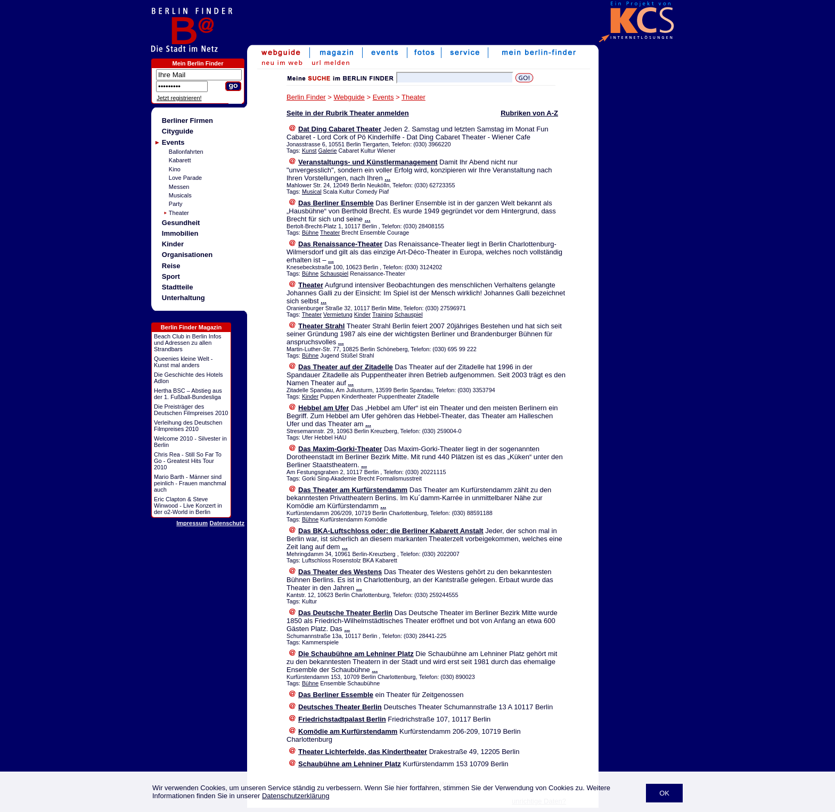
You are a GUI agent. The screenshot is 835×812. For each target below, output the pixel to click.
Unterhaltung (183, 298)
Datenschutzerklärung (295, 796)
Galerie (327, 150)
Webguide (349, 97)
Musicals (180, 195)
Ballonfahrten (186, 151)
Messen (179, 187)
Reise (171, 266)
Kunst (309, 150)
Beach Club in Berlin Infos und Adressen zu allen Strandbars (188, 342)
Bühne (310, 232)
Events (173, 142)
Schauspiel (334, 273)
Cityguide (177, 131)
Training (382, 314)
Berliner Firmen (187, 121)
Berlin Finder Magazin (191, 327)
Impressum (192, 523)
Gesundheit (181, 223)
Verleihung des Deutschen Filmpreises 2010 (188, 425)
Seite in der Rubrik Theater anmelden (347, 113)
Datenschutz (227, 523)
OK (664, 793)
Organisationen (187, 255)
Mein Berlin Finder (198, 63)
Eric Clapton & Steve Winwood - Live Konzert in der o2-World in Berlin (188, 505)
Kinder (173, 244)
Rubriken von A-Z (529, 113)
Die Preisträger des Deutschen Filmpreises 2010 (191, 409)
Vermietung (338, 314)
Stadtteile (177, 287)
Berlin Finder (306, 97)
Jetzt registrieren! (179, 98)
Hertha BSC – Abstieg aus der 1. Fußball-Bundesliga (188, 393)
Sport (171, 276)
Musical (312, 191)
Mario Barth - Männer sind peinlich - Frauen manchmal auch (190, 483)
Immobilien (180, 233)
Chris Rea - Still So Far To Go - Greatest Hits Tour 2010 (188, 460)
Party (176, 204)
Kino (175, 169)
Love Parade (185, 178)
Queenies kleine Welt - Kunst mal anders (183, 361)
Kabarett (180, 160)
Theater (179, 213)
